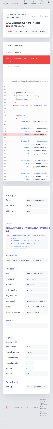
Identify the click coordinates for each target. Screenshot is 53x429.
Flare (44, 404)
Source (16, 407)
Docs (26, 407)
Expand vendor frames (15, 46)
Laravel (35, 407)
